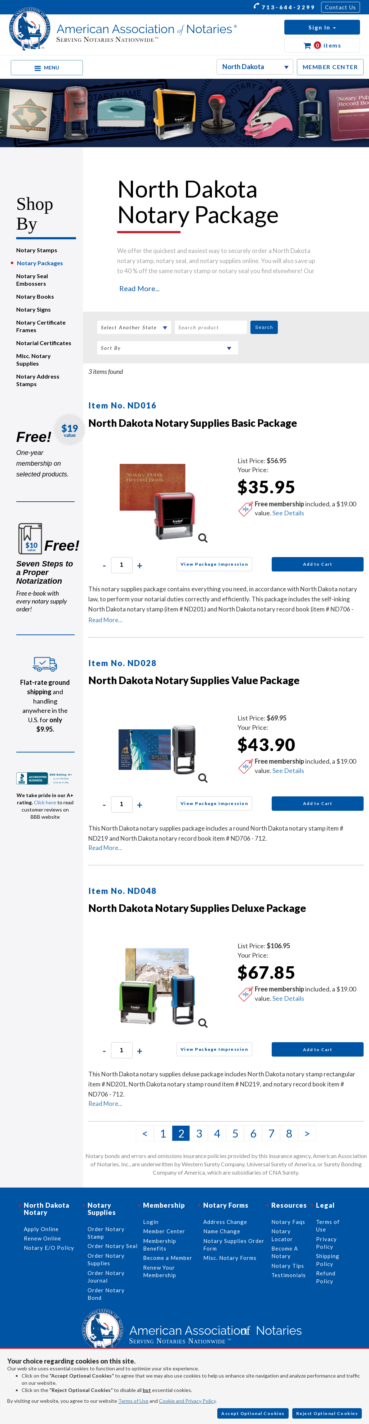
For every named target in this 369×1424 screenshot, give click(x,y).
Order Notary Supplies (106, 1259)
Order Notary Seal (113, 1246)
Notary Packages (40, 262)
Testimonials (288, 1275)
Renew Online (42, 1238)
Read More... (139, 288)
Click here (45, 802)
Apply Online (41, 1229)
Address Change (225, 1222)
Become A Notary (284, 1252)
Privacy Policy (326, 1243)
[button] (322, 27)
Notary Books (35, 296)
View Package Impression (215, 564)
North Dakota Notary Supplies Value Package (193, 680)
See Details (288, 513)
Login (151, 1222)
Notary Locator (282, 1235)
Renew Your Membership (159, 1271)
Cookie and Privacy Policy (187, 1401)
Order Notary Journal (106, 1277)
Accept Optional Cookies (253, 1413)
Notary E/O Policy (49, 1247)
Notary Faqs (288, 1222)
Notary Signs (33, 309)
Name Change (221, 1231)
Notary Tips (287, 1265)
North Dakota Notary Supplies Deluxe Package (197, 908)
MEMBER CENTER (330, 66)
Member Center (164, 1231)
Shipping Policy (327, 1260)
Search (264, 327)
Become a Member (167, 1258)
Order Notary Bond (106, 1294)
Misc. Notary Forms (230, 1258)
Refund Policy (325, 1277)
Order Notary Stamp (106, 1233)
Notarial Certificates (43, 342)
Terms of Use (133, 1401)
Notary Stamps (36, 250)
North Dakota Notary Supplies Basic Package (192, 423)
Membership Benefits (159, 1245)
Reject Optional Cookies (327, 1413)
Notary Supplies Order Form (233, 1245)
